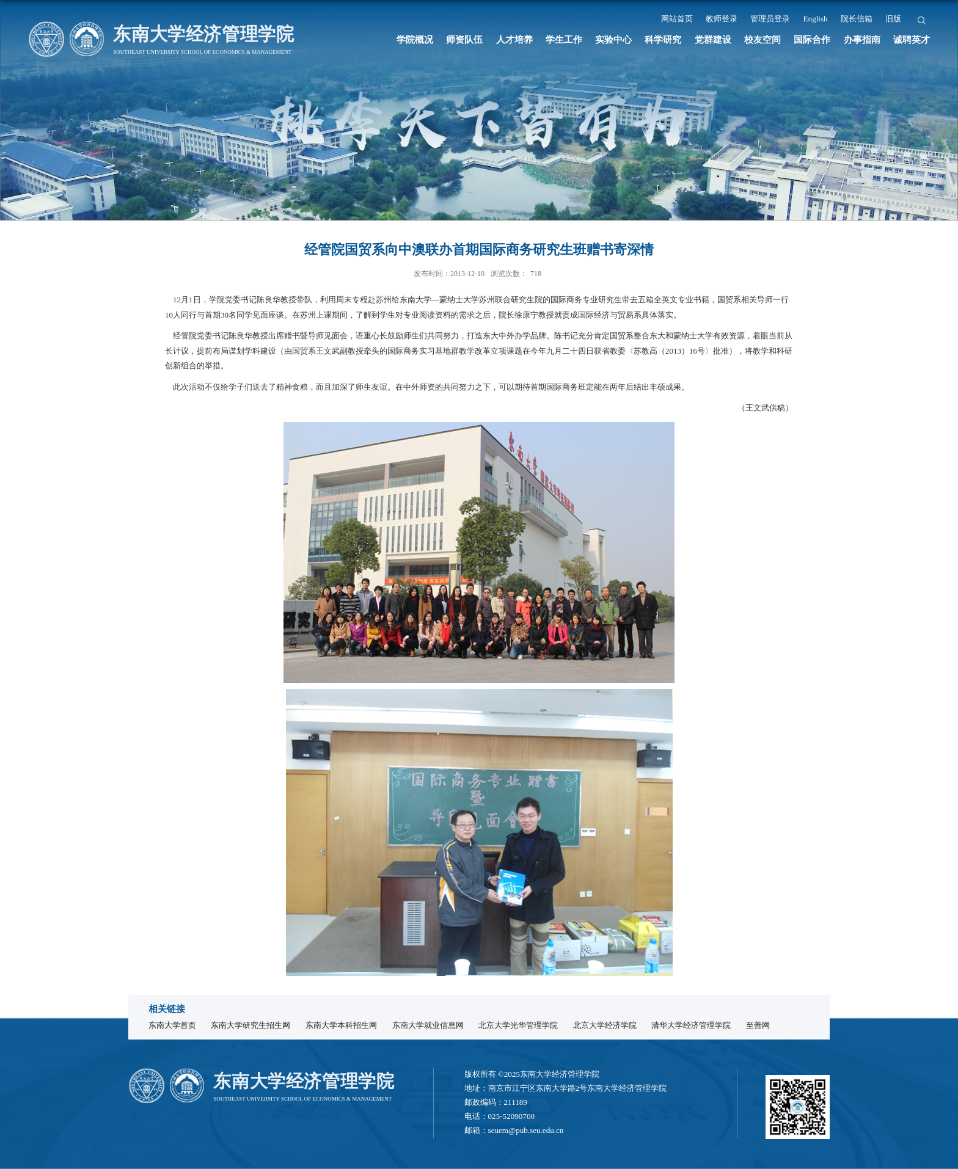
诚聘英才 (911, 40)
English (815, 18)
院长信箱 (856, 18)
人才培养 (514, 40)
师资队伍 (464, 40)
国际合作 (812, 40)
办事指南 (862, 40)
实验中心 (613, 40)
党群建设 (713, 40)
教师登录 (721, 18)
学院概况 (415, 40)
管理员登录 (770, 18)
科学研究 (663, 40)
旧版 (893, 18)
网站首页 (677, 18)
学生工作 (564, 40)
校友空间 (762, 40)
